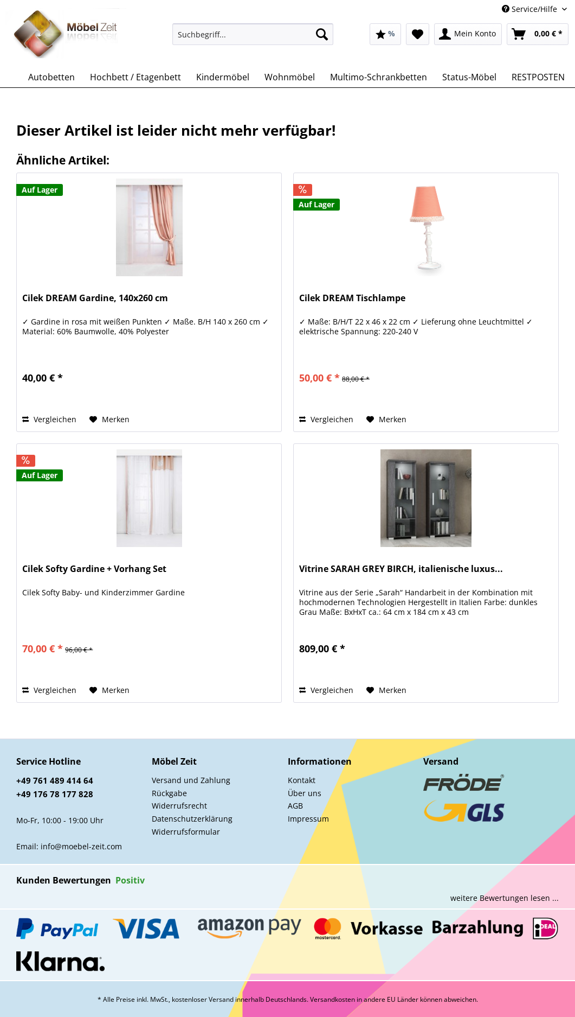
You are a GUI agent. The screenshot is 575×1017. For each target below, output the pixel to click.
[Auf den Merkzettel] (109, 419)
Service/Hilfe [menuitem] (530, 9)
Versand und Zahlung (191, 780)
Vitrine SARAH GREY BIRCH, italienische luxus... (401, 569)
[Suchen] (322, 34)
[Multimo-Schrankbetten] (378, 77)
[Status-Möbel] (469, 77)
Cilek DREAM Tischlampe (352, 298)
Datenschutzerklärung (192, 818)
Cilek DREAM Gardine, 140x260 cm (95, 298)
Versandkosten (332, 999)
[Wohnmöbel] (289, 77)
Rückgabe (169, 793)
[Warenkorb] (537, 34)
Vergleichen (49, 419)
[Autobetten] (51, 77)
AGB (295, 805)
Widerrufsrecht (179, 805)
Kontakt (301, 780)
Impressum (308, 818)
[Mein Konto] (468, 34)
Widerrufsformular (186, 832)
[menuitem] (252, 39)
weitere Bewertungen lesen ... (504, 898)
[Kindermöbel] (223, 77)
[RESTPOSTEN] (538, 77)
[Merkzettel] (417, 34)
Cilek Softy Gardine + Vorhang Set (94, 569)
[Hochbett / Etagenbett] (135, 77)
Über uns (304, 793)
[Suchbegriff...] (252, 34)
